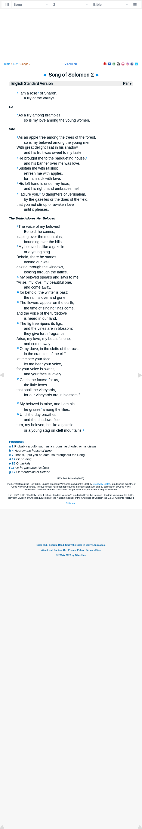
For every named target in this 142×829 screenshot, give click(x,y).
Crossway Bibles (101, 484)
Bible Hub (71, 503)
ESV (15, 63)
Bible (7, 63)
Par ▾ (127, 83)
